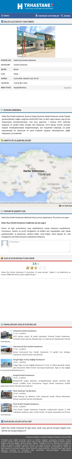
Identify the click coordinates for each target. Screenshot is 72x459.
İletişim (58, 437)
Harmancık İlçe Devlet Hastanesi (28, 346)
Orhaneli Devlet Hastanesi (24, 331)
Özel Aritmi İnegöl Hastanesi (26, 404)
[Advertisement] (36, 98)
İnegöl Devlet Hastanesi (23, 375)
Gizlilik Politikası (47, 437)
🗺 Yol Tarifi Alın (65, 206)
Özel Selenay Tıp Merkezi (24, 391)
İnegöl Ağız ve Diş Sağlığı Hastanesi (29, 360)
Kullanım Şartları (33, 437)
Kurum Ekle (66, 437)
